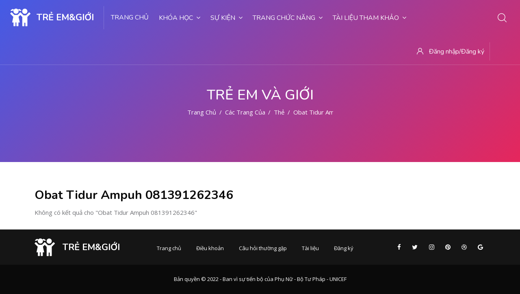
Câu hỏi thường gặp (263, 248)
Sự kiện (226, 17)
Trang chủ (130, 17)
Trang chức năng (288, 17)
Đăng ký (343, 248)
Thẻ (279, 112)
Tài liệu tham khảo (369, 17)
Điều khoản (210, 248)
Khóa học (179, 17)
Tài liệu (310, 248)
